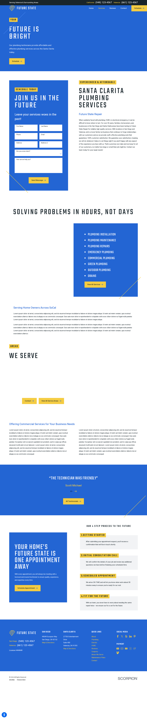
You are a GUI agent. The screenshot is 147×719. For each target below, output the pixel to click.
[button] (4, 714)
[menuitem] (92, 8)
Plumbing (95, 639)
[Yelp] (126, 636)
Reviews (95, 648)
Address (17, 145)
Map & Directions (48, 642)
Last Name (42, 128)
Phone (17, 136)
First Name (18, 128)
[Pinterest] (134, 636)
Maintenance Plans (98, 657)
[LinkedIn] (130, 636)
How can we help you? (22, 161)
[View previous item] (71, 489)
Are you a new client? (21, 153)
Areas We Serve (97, 654)
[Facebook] (117, 636)
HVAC (94, 645)
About (94, 636)
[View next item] (75, 489)
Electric (94, 642)
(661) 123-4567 (129, 2)
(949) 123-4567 (103, 2)
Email (41, 136)
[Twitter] (122, 636)
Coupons (95, 651)
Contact (94, 660)
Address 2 (42, 145)
